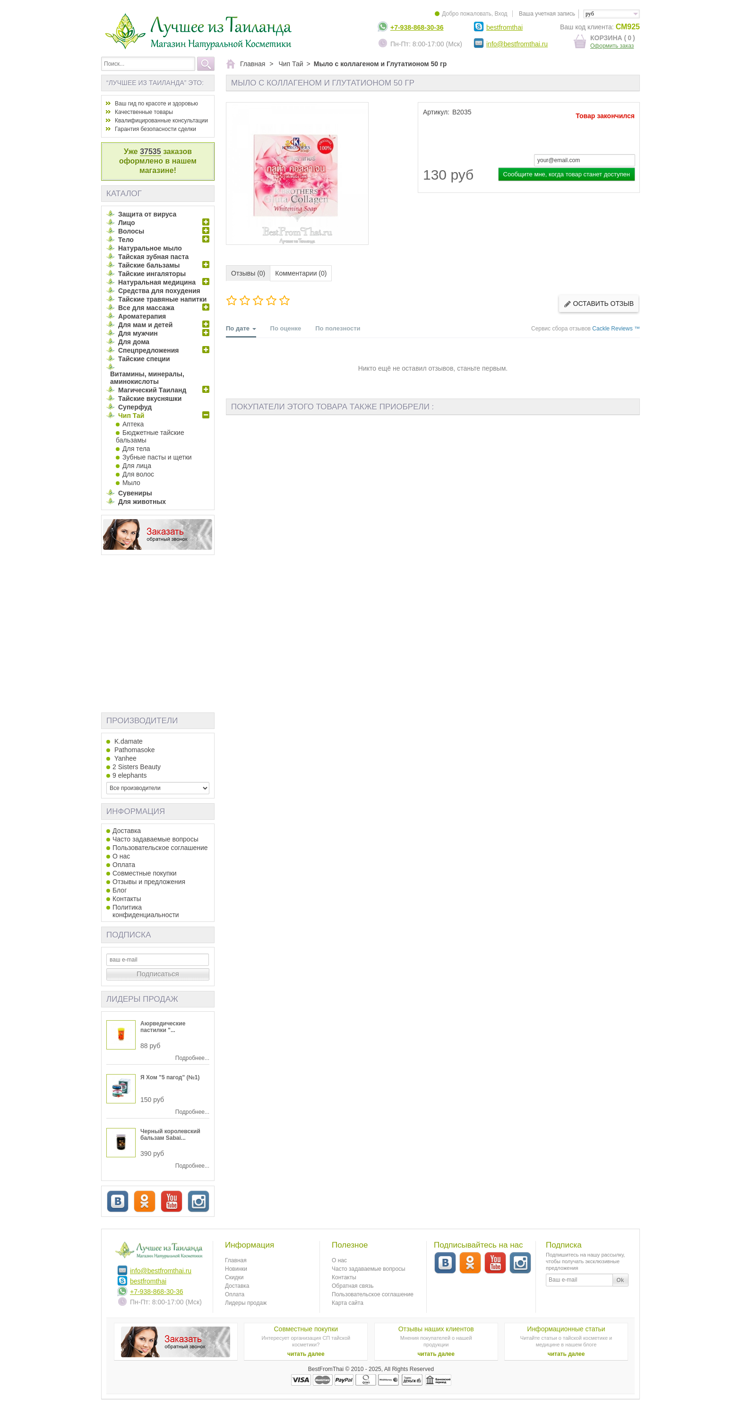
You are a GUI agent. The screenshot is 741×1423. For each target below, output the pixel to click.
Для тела (136, 448)
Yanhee (124, 758)
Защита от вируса (147, 214)
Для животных (142, 501)
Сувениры (135, 493)
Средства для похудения (159, 291)
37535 (150, 152)
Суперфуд (135, 407)
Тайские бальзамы (149, 265)
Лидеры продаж (142, 999)
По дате (241, 331)
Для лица (136, 465)
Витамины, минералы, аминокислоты (147, 377)
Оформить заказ (612, 46)
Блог (119, 890)
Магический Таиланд (152, 390)
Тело (126, 239)
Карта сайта (347, 1303)
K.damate (127, 741)
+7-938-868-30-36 (416, 27)
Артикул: (436, 112)
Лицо (126, 222)
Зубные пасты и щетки (157, 457)
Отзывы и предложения (148, 881)
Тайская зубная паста (153, 256)
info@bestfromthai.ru (517, 44)
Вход (500, 13)
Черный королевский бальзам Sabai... (170, 1134)
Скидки (234, 1277)
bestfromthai (504, 27)
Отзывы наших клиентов (436, 1329)
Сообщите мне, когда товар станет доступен (566, 174)
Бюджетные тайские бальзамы (150, 436)
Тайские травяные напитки (162, 299)
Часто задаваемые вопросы (155, 839)
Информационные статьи (566, 1329)
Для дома (133, 342)
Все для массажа (146, 308)
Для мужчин (138, 333)
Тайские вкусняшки (149, 398)
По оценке (286, 328)
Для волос (138, 474)
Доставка (126, 830)
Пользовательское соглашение (160, 847)
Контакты (126, 898)
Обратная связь (352, 1286)
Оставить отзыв (599, 304)
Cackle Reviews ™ (616, 328)
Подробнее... (192, 1058)
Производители (142, 720)
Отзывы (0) (248, 273)
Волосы (131, 231)
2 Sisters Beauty (136, 767)
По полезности (337, 328)
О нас (121, 856)
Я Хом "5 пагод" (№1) (170, 1077)
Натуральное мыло (150, 248)
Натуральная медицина (157, 282)
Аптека (133, 424)
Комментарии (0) (301, 273)
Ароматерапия (142, 316)
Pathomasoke (133, 750)
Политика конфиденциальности (145, 911)
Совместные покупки (144, 873)
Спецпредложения (148, 350)
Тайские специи (144, 359)
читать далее (306, 1354)
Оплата (123, 864)
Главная (236, 1260)
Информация (135, 811)
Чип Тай (131, 415)
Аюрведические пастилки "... (162, 1026)
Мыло (131, 482)
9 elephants (129, 775)
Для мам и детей (145, 325)
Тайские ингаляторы (152, 274)
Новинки (236, 1269)
